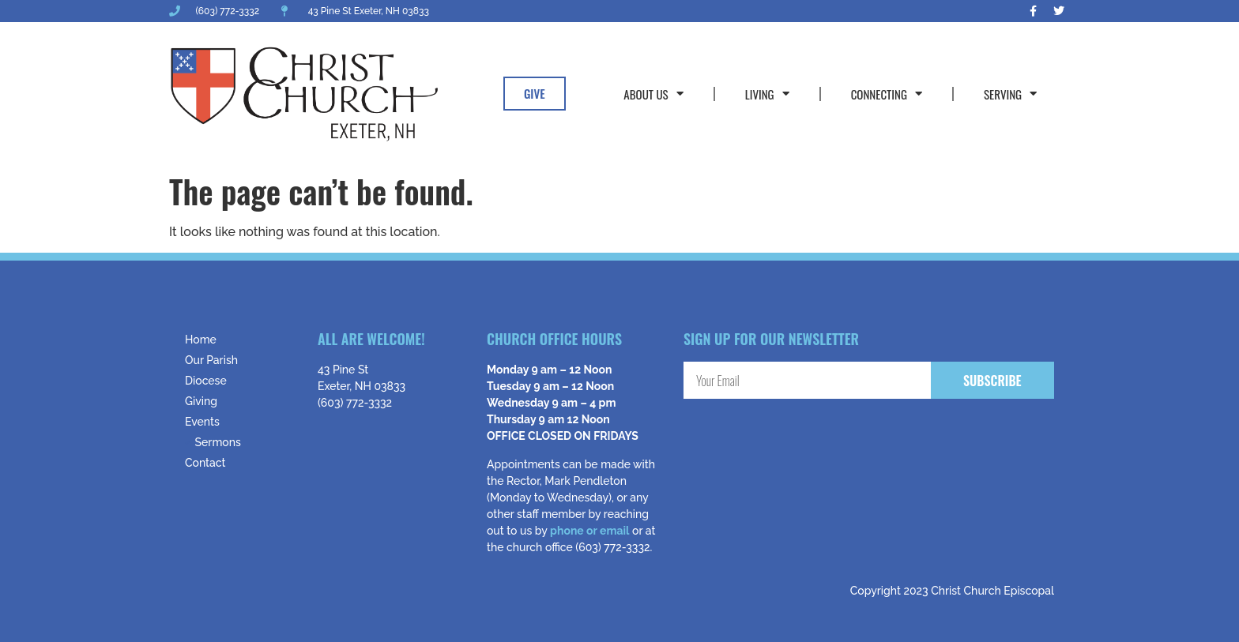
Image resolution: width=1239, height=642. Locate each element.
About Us (653, 93)
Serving (1010, 93)
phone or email (589, 530)
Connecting (886, 93)
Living (767, 93)
